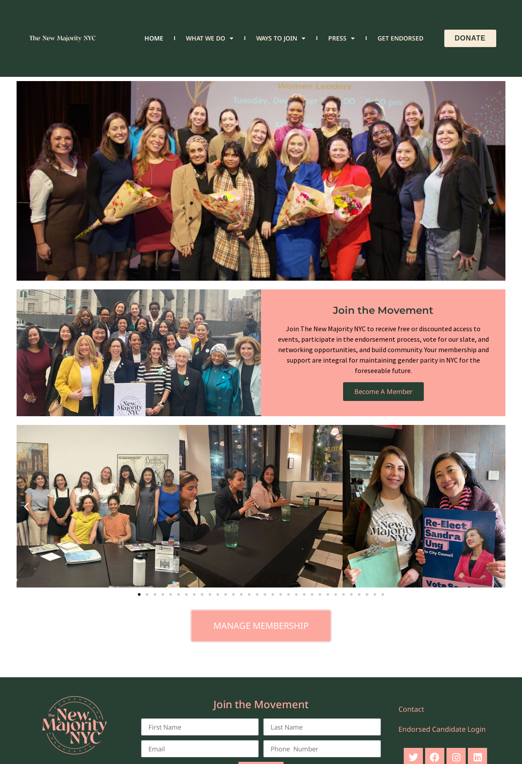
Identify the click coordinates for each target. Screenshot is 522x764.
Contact (411, 709)
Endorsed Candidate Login (442, 729)
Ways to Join (281, 38)
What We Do (210, 38)
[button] (26, 506)
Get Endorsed (400, 38)
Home (153, 38)
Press (341, 38)
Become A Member (383, 391)
